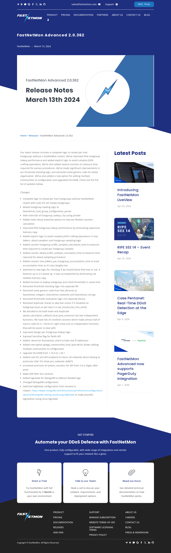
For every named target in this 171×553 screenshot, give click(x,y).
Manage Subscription (102, 517)
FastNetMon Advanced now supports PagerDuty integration (130, 368)
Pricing (65, 15)
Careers (130, 517)
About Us (117, 15)
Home (23, 135)
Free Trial (144, 4)
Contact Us (133, 15)
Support (109, 4)
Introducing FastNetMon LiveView (128, 194)
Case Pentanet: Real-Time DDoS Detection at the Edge (131, 305)
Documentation (83, 15)
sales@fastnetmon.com (84, 4)
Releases (33, 135)
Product (52, 15)
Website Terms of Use (102, 522)
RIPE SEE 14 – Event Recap (133, 250)
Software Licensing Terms (101, 528)
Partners (102, 15)
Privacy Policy (98, 535)
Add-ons (58, 532)
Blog (147, 15)
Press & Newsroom (136, 532)
